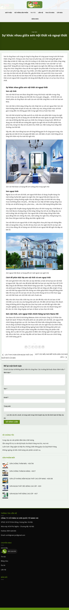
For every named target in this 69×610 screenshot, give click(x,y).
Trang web (7, 406)
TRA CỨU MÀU (49, 12)
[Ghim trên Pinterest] (39, 347)
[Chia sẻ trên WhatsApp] (26, 347)
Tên (5, 389)
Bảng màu (4, 561)
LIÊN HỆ (40, 12)
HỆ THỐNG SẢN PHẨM (21, 12)
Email (6, 397)
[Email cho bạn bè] (36, 347)
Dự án (3, 565)
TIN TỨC (33, 12)
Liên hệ (3, 570)
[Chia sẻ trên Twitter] (32, 347)
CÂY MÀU (60, 12)
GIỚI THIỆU (8, 12)
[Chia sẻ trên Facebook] (29, 347)
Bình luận (7, 372)
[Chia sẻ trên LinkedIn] (43, 347)
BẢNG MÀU (35, 19)
